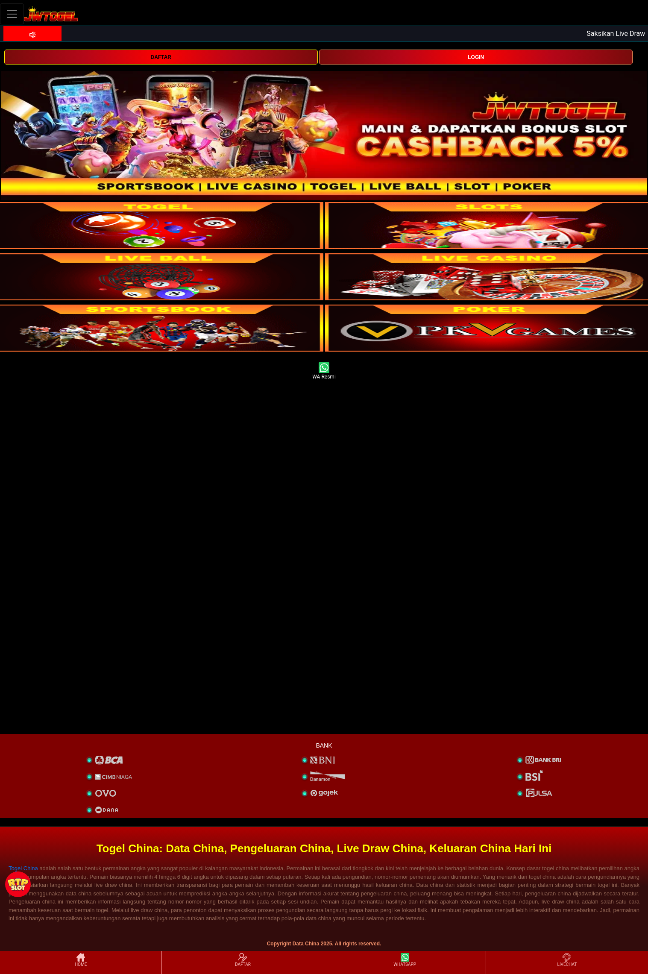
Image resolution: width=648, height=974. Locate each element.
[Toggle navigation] (12, 13)
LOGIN (476, 57)
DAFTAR (161, 57)
